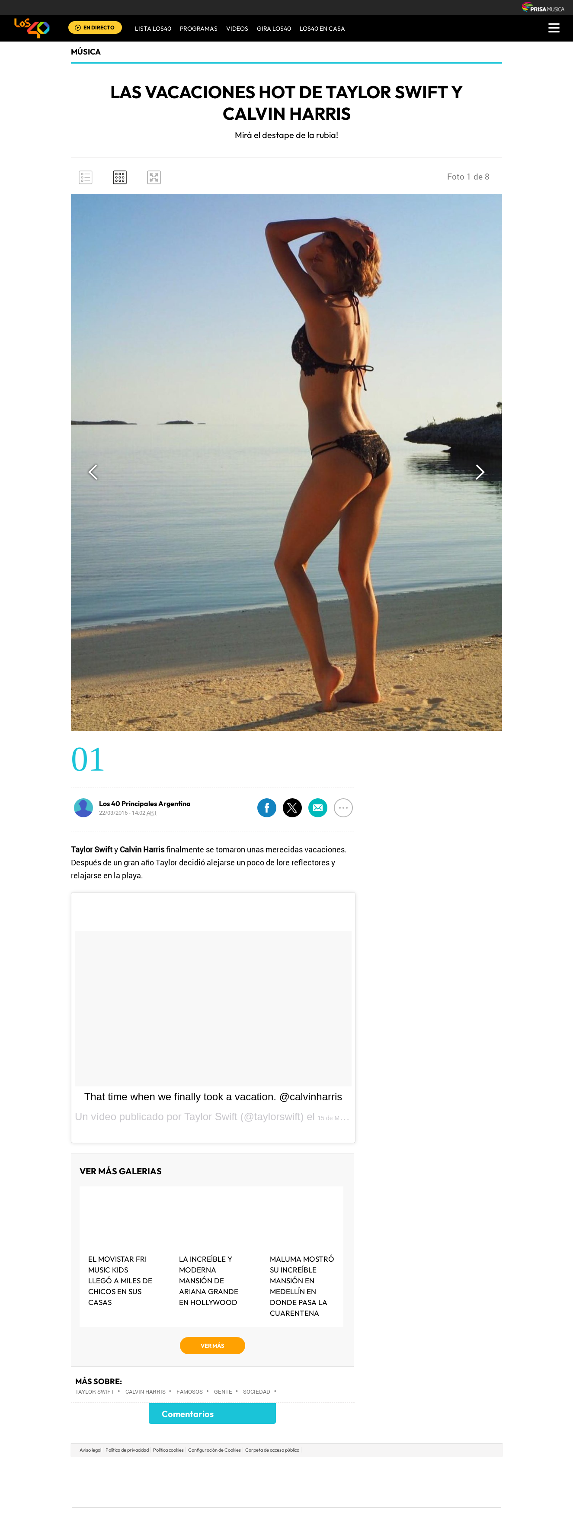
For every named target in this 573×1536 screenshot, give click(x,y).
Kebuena (432, 1482)
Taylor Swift (94, 1391)
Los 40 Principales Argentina (145, 803)
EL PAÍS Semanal (369, 1482)
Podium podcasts (267, 1495)
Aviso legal (90, 1450)
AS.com (380, 1469)
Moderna (224, 1495)
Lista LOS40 (153, 28)
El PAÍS (187, 1469)
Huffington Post (199, 1482)
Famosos (189, 1391)
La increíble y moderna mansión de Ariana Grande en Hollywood (208, 1280)
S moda (340, 1495)
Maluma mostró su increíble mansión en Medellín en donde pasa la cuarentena (302, 1285)
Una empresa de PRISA (111, 1476)
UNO (247, 1482)
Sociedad (256, 1391)
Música (86, 52)
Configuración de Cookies (214, 1450)
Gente (223, 1391)
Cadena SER (352, 1469)
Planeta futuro (401, 1482)
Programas (199, 28)
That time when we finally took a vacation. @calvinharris (213, 1096)
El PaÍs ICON (304, 1495)
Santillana (269, 1469)
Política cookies (168, 1450)
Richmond (182, 1495)
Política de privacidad (127, 1450)
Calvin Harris (145, 1391)
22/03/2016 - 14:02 (128, 812)
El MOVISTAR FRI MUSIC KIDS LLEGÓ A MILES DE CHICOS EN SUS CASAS (120, 1280)
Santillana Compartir (315, 1469)
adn (408, 1469)
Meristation (420, 1495)
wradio (272, 1482)
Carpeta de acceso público (272, 1450)
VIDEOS (237, 28)
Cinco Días (304, 1482)
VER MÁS (212, 1345)
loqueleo (378, 1495)
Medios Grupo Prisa (110, 1497)
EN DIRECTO (99, 27)
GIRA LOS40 (274, 28)
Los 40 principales (229, 1469)
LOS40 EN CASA (322, 28)
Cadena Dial (338, 1482)
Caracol (440, 1469)
